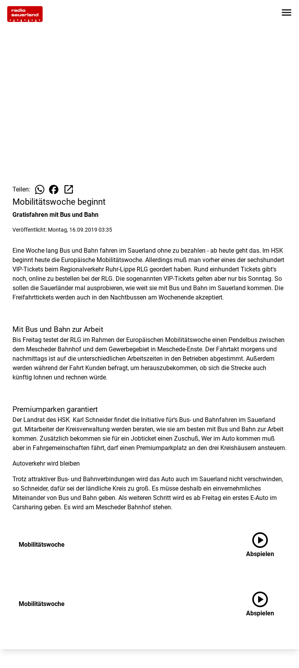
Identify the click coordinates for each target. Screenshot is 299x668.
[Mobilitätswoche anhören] (266, 544)
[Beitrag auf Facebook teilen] (53, 189)
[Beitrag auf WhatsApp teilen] (39, 189)
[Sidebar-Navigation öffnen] (286, 13)
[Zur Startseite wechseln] (25, 14)
